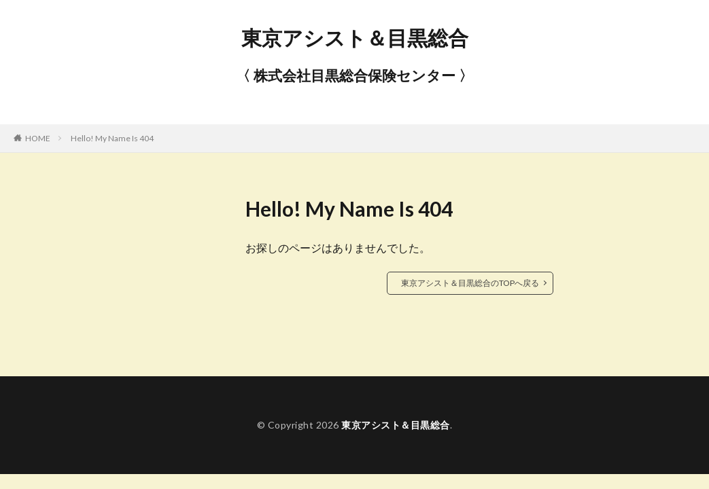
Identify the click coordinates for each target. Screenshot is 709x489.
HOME (37, 138)
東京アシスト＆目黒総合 (354, 37)
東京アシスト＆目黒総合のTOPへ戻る (470, 283)
